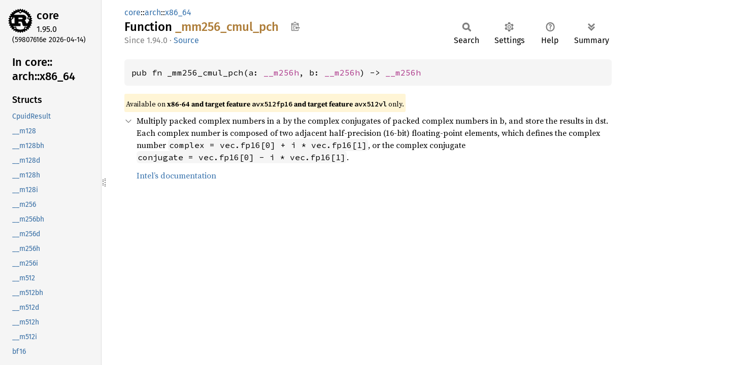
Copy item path (295, 26)
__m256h (281, 72)
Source (186, 40)
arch (153, 12)
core (48, 15)
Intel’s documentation (176, 175)
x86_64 (178, 12)
